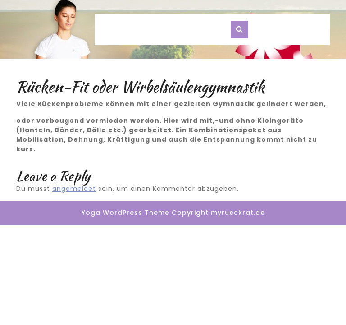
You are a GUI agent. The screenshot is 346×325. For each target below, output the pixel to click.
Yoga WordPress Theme (125, 212)
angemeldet (74, 188)
